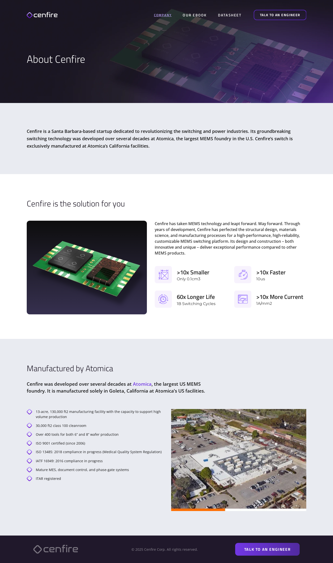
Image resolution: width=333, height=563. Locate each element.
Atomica (142, 384)
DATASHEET (230, 15)
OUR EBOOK (195, 15)
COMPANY (163, 15)
